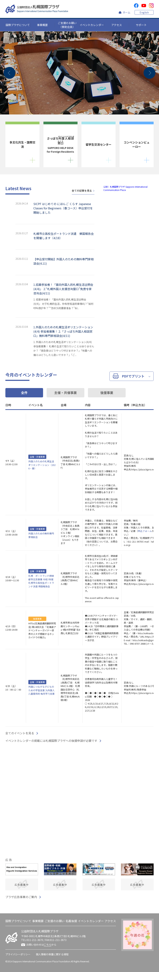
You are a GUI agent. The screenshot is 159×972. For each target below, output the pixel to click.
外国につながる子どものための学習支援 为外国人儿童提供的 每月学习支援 (41, 690)
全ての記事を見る (82, 190)
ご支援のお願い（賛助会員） (67, 25)
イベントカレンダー (92, 25)
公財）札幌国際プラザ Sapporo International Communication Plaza (125, 188)
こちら (47, 944)
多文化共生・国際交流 (22, 144)
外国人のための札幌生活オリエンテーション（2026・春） (41, 465)
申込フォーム (145, 531)
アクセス (116, 25)
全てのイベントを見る (19, 733)
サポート (141, 25)
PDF (128, 376)
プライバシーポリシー (18, 954)
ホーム (126, 12)
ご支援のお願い (55, 921)
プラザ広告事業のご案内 (21, 897)
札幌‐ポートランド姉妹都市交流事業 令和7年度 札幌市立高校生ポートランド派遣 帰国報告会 (41, 581)
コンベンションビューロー (136, 144)
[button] (9, 73)
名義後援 (71, 921)
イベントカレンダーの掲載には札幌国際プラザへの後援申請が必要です (51, 740)
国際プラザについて (18, 25)
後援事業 (106, 392)
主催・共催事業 (65, 392)
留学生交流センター (98, 144)
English (144, 12)
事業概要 (42, 25)
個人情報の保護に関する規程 (52, 954)
